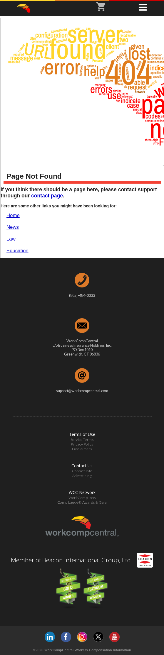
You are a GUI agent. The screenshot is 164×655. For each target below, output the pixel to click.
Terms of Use (82, 434)
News (12, 227)
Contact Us (82, 465)
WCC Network (82, 492)
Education (17, 250)
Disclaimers (82, 449)
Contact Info (82, 471)
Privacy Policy (82, 444)
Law (11, 239)
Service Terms (82, 439)
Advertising (82, 475)
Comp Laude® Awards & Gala (82, 502)
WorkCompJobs (82, 497)
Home (13, 215)
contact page (47, 196)
